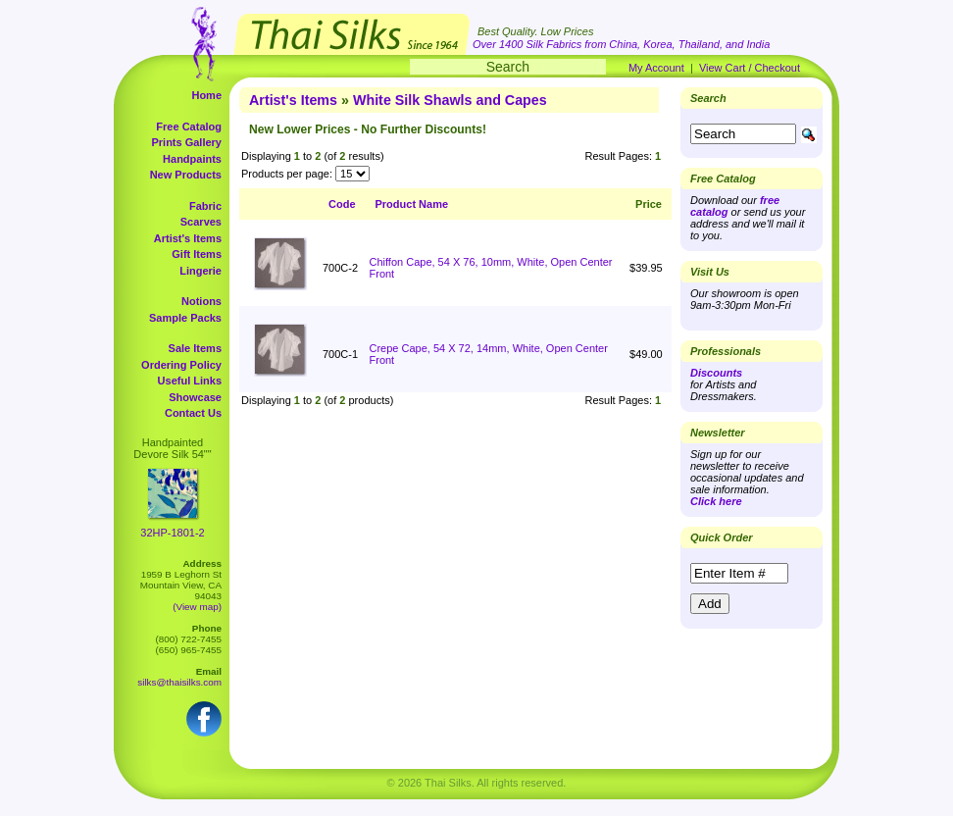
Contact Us (193, 413)
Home (206, 95)
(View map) (197, 606)
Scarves (201, 222)
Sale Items (195, 348)
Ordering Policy (181, 365)
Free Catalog (189, 126)
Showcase (195, 397)
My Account (656, 68)
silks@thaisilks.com (179, 682)
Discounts (716, 373)
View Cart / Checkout (749, 68)
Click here (716, 501)
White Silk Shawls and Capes (450, 100)
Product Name (412, 204)
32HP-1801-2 (172, 532)
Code (342, 204)
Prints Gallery (186, 142)
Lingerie (200, 271)
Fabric (205, 206)
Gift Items (197, 254)
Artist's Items (188, 238)
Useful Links (190, 380)
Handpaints (192, 159)
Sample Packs (185, 318)
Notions (201, 301)
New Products (186, 174)
